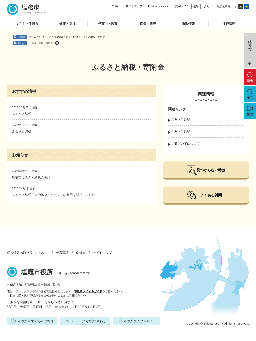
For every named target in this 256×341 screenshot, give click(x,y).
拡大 (206, 6)
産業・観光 (148, 23)
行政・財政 (72, 36)
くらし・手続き (27, 23)
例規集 (81, 252)
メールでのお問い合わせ (88, 321)
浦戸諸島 (228, 23)
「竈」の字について (185, 143)
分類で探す (45, 36)
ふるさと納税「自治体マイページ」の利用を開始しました (53, 195)
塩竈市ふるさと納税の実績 (31, 177)
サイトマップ (134, 6)
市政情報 (188, 23)
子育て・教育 (107, 23)
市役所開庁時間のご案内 (35, 321)
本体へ (116, 6)
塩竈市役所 (37, 272)
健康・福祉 (67, 23)
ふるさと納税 (21, 114)
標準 (196, 6)
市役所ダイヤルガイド (88, 291)
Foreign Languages (159, 6)
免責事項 (62, 252)
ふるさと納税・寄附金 (41, 43)
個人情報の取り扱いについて (28, 252)
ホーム (32, 36)
